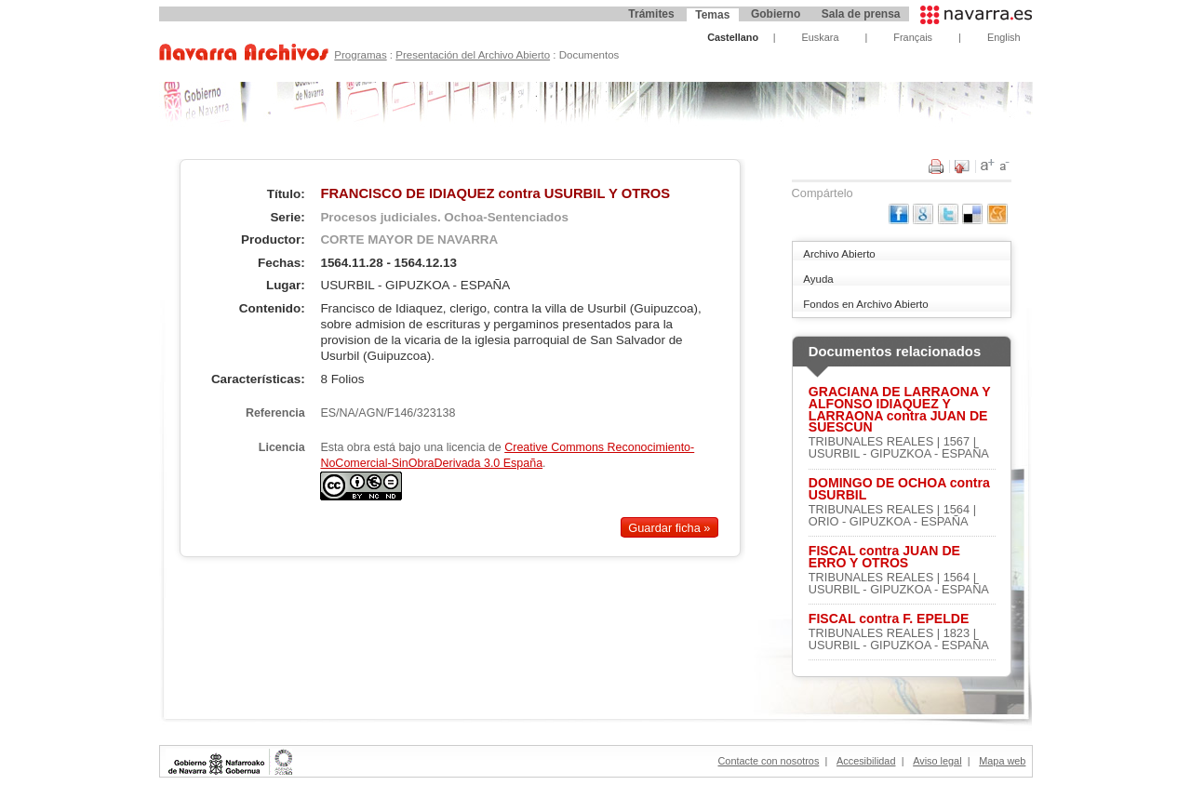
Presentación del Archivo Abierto (472, 54)
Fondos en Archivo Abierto (865, 304)
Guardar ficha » (669, 527)
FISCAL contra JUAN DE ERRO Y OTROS (884, 557)
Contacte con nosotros (769, 760)
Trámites (651, 13)
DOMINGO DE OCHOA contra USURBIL (899, 489)
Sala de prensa (861, 13)
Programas (360, 54)
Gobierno (775, 13)
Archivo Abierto (839, 253)
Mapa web (1002, 760)
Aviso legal (937, 760)
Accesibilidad (865, 760)
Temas (712, 14)
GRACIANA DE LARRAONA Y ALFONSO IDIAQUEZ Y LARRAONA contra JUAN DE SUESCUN (900, 409)
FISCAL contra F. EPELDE (889, 619)
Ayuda (818, 279)
